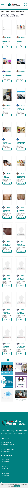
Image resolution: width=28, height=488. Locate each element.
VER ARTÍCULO (7, 47)
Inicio (2, 11)
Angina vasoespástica (6, 177)
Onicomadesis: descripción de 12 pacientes (6, 212)
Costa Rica (6, 471)
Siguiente (19, 360)
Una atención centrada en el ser (20, 109)
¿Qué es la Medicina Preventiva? (20, 75)
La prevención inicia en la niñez (6, 142)
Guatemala (6, 461)
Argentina (6, 475)
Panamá (6, 466)
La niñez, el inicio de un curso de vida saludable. (21, 143)
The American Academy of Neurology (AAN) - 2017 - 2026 (6, 41)
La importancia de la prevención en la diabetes (21, 177)
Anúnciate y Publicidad (8, 444)
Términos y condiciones (9, 447)
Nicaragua (6, 464)
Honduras (6, 468)
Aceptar (17, 486)
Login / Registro (7, 442)
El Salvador (6, 459)
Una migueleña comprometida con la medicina (6, 75)
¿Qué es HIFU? (6, 108)
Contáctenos (6, 451)
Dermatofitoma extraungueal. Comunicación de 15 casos (6, 246)
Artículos (7, 11)
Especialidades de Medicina (17, 11)
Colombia (6, 473)
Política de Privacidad (8, 449)
